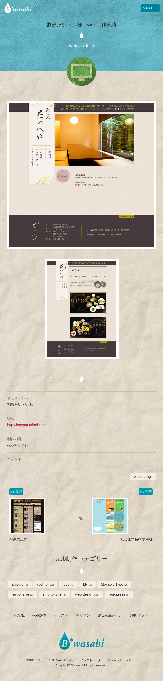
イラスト (61, 615)
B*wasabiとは (109, 615)
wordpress (119, 594)
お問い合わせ (138, 615)
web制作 (39, 615)
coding (45, 584)
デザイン (83, 615)
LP (87, 584)
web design (143, 477)
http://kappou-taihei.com (26, 425)
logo (68, 584)
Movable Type (114, 584)
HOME (19, 615)
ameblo (20, 584)
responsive (22, 594)
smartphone (54, 594)
